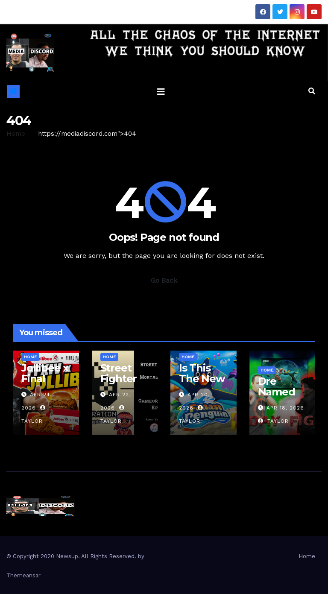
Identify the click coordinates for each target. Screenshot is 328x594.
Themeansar (23, 575)
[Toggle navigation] (161, 91)
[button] (312, 91)
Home (15, 134)
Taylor (273, 421)
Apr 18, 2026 (285, 408)
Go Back (164, 280)
